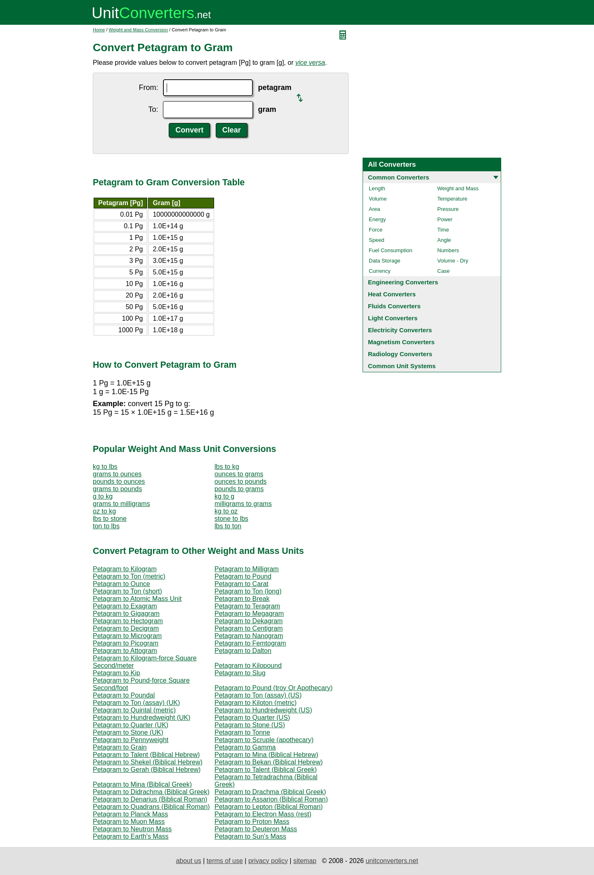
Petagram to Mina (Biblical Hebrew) (266, 754)
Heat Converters (392, 294)
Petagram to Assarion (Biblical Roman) (271, 799)
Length (377, 188)
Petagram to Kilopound (248, 665)
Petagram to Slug (240, 672)
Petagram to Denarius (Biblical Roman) (150, 799)
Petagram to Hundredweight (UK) (142, 717)
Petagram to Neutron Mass (132, 828)
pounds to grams (239, 488)
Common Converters (398, 177)
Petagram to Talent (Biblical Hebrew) (146, 754)
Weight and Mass (457, 188)
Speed (376, 240)
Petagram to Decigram (126, 628)
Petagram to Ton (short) (127, 591)
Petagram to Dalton (242, 650)
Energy (377, 219)
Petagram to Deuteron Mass (255, 828)
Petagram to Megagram (249, 613)
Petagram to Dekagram (248, 620)
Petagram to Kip (116, 672)
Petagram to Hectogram (128, 620)
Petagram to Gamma (245, 747)
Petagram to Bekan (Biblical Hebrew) (268, 762)
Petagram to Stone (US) (249, 724)
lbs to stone (110, 518)
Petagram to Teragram (247, 606)
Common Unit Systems (402, 365)
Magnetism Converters (401, 341)
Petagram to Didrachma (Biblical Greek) (151, 791)
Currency (380, 271)
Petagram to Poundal (124, 695)
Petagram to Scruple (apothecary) (264, 739)
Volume (378, 199)
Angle (444, 240)
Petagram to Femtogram (250, 643)
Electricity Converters (400, 329)
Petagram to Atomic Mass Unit (137, 598)
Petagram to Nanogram (248, 635)
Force (375, 230)
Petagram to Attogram (125, 650)
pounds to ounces (119, 481)
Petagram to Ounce (121, 583)
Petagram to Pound (242, 576)
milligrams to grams (243, 503)
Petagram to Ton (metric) (129, 576)
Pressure (448, 209)
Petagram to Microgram (127, 635)
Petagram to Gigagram (126, 613)
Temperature (452, 199)
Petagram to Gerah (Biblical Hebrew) (146, 769)
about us (188, 860)
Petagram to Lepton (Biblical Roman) (268, 806)
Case (443, 271)
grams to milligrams (121, 503)
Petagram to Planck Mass (130, 814)
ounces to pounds (240, 481)
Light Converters (392, 318)
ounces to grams (238, 474)
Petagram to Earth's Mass (131, 836)
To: (153, 109)
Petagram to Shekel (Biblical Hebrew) (148, 762)
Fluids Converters (394, 306)
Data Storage (385, 261)
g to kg (103, 496)
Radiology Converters (400, 353)
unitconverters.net (391, 860)
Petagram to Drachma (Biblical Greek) (270, 791)
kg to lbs (105, 466)
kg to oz (226, 511)
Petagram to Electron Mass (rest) (262, 814)
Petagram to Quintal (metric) (134, 710)
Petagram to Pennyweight (130, 739)
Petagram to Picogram (125, 643)
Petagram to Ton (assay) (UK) (136, 702)
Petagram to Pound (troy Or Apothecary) (273, 687)
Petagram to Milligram (246, 568)
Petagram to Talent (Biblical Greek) (265, 769)
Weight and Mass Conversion (138, 29)
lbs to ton (227, 526)
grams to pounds (117, 488)
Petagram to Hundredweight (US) (263, 710)
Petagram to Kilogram (125, 568)
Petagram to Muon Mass (129, 821)
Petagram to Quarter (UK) (130, 724)
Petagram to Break (241, 598)
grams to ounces (117, 474)
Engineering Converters (403, 282)
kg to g (224, 496)
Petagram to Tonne (242, 732)
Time (443, 230)
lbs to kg (226, 466)
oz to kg (104, 511)
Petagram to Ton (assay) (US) (258, 695)
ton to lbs (106, 526)
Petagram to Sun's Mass (250, 836)
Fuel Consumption (390, 250)
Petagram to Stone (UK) (128, 732)
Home (99, 29)
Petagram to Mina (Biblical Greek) (142, 784)
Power (445, 219)
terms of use (225, 860)
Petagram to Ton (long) (247, 591)
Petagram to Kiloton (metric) (255, 702)
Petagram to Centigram (248, 628)
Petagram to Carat (241, 583)
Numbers (448, 250)
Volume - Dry (452, 261)
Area (374, 209)
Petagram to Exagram (125, 606)
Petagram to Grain (120, 747)
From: (148, 87)
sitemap (304, 860)
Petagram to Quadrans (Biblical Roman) (151, 806)
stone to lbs (231, 518)
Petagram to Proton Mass (251, 821)
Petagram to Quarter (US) (252, 717)
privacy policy (268, 860)
